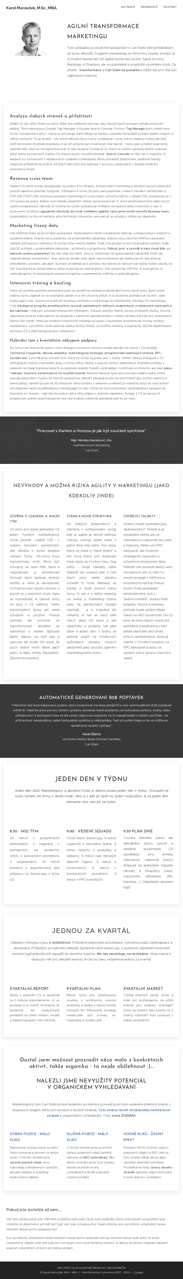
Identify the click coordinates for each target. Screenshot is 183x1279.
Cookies (138, 1272)
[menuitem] (130, 7)
